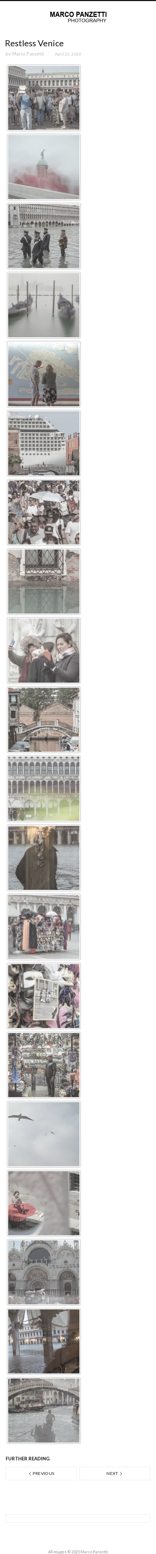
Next (114, 1473)
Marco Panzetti (28, 54)
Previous (41, 1473)
